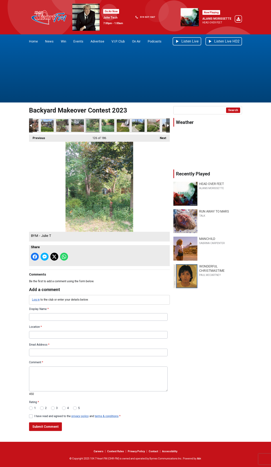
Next (161, 137)
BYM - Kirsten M (47, 125)
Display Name (39, 309)
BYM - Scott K (62, 125)
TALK (202, 215)
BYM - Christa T (108, 125)
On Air (136, 41)
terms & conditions (107, 416)
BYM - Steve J (123, 125)
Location (35, 327)
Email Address (39, 344)
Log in (36, 299)
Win (63, 41)
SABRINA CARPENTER (212, 243)
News (49, 41)
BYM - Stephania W (138, 125)
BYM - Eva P (153, 125)
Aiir (199, 458)
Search (233, 110)
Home (33, 41)
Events (78, 41)
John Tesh (110, 17)
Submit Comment (45, 426)
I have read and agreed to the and (77, 416)
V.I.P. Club (118, 41)
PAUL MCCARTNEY (210, 275)
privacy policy (80, 416)
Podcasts (154, 41)
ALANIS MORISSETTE (216, 18)
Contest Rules (115, 451)
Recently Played (193, 173)
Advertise (97, 41)
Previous (37, 137)
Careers (98, 451)
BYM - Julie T (92, 125)
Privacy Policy (136, 451)
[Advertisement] (135, 75)
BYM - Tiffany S (77, 125)
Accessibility (169, 451)
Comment (36, 362)
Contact (153, 451)
